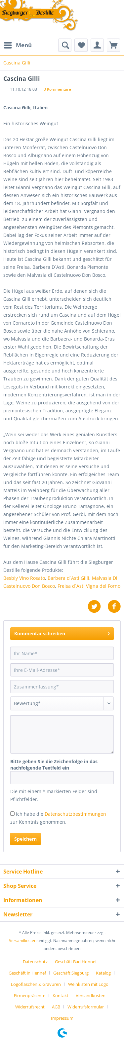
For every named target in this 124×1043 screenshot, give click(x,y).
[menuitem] (17, 45)
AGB (56, 1007)
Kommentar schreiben (62, 632)
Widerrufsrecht (30, 1007)
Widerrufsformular (85, 1007)
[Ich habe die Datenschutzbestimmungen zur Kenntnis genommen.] (12, 813)
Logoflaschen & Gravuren (36, 984)
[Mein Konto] (97, 45)
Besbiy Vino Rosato (24, 578)
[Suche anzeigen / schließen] (64, 45)
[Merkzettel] (81, 45)
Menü (18, 44)
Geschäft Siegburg (71, 973)
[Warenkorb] (113, 45)
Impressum (62, 1018)
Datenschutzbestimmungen (75, 814)
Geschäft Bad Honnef (76, 962)
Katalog (103, 973)
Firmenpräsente (29, 995)
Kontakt (60, 995)
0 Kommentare (57, 89)
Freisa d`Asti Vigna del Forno (89, 586)
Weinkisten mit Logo (88, 984)
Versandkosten (22, 940)
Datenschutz (35, 962)
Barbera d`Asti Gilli (68, 578)
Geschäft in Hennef (27, 973)
